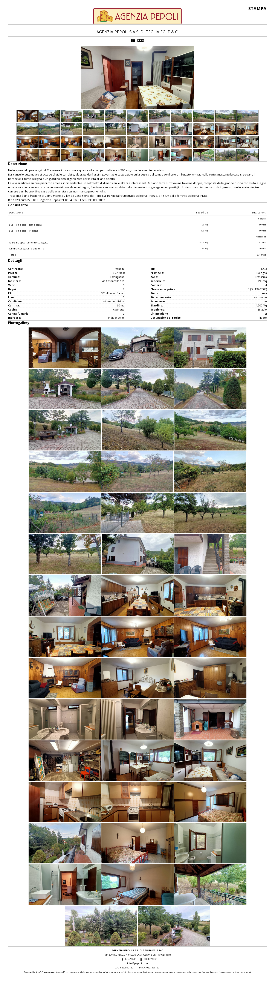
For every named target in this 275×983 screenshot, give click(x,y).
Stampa (257, 8)
